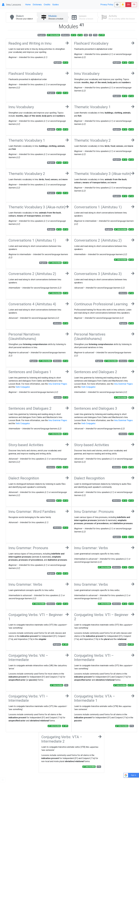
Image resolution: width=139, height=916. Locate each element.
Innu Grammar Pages (57, 384)
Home (28, 4)
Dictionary (37, 4)
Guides (55, 4)
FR (134, 4)
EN (128, 4)
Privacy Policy (106, 4)
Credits (47, 4)
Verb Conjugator (23, 387)
